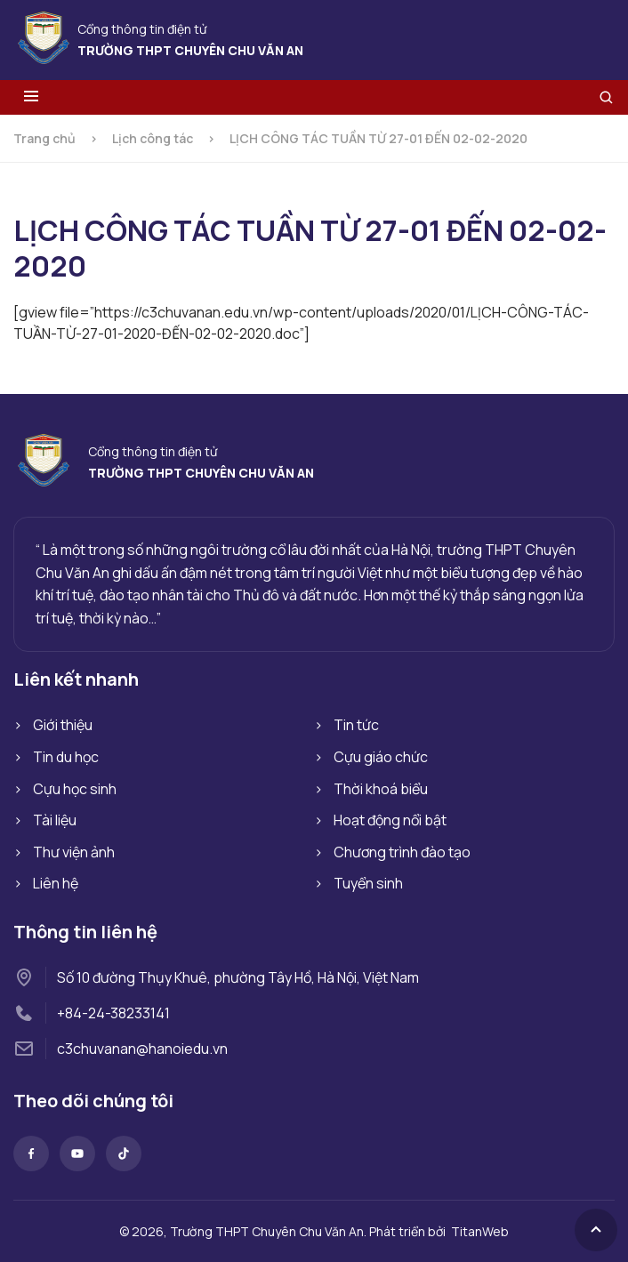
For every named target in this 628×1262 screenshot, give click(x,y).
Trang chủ (44, 138)
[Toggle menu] (31, 97)
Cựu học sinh (75, 789)
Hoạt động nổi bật (390, 820)
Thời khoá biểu (381, 789)
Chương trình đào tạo (402, 852)
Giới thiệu (63, 725)
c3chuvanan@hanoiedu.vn (142, 1048)
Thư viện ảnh (74, 852)
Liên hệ (55, 883)
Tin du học (66, 757)
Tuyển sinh (368, 883)
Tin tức (356, 725)
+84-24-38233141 (113, 1013)
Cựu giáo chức (381, 757)
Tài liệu (54, 820)
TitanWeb (480, 1231)
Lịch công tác (152, 138)
